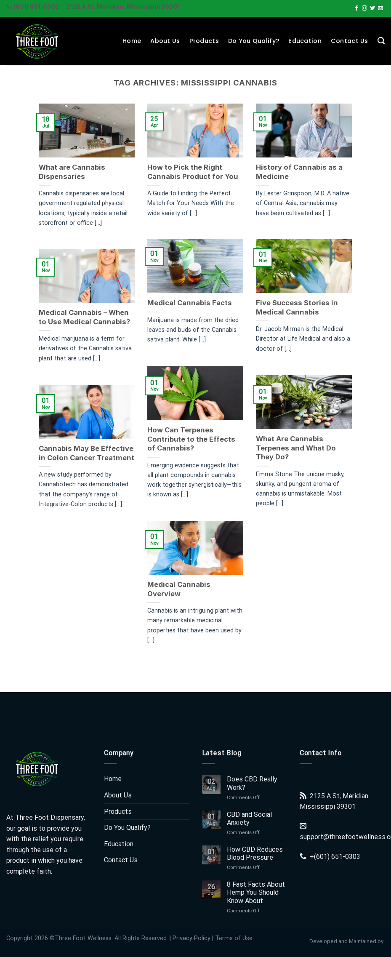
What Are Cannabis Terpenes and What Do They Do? (295, 447)
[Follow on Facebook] (356, 8)
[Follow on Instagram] (364, 8)
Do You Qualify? (253, 41)
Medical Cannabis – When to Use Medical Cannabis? (84, 317)
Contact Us (349, 41)
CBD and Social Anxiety (249, 818)
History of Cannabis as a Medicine (298, 172)
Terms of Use (234, 938)
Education (305, 41)
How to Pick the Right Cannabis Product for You (192, 172)
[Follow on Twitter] (372, 8)
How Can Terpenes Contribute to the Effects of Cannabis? (191, 438)
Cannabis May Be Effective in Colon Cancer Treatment (86, 452)
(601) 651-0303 (337, 857)
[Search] (381, 41)
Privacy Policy (191, 938)
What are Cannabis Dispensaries (72, 172)
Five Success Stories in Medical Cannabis (296, 307)
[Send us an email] (380, 8)
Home (131, 41)
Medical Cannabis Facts (189, 303)
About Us (165, 41)
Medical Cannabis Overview (178, 588)
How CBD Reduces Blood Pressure (255, 853)
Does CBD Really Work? (252, 783)
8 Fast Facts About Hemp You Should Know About (256, 892)
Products (204, 41)
